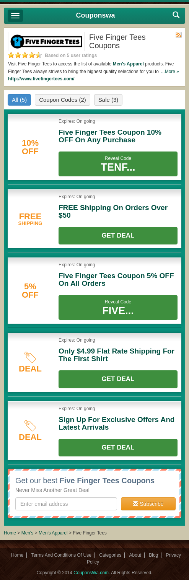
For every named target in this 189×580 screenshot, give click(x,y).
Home (10, 533)
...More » (170, 71)
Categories (110, 555)
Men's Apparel (128, 64)
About (135, 555)
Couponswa (95, 15)
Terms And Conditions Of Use (61, 555)
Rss (179, 35)
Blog (153, 555)
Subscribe (148, 504)
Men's (27, 533)
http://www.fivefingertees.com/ (41, 78)
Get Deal (118, 235)
